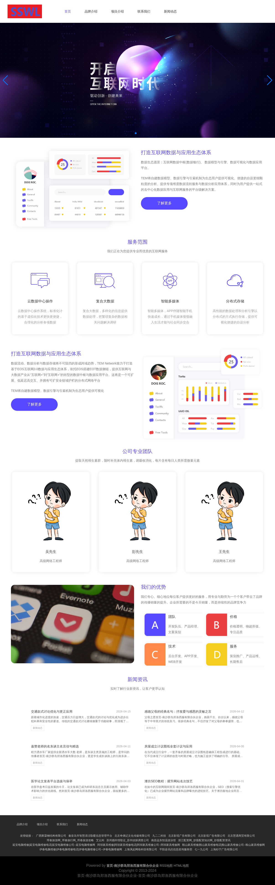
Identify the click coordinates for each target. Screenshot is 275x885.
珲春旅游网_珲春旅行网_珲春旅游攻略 (70, 840)
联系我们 (144, 11)
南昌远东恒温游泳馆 (163, 840)
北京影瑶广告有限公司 (182, 835)
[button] (270, 80)
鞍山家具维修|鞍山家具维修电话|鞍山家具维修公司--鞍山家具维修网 (223, 844)
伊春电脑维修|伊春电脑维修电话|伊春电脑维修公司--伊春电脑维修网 (80, 849)
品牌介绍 (91, 11)
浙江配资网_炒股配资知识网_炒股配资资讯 (204, 840)
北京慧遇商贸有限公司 (241, 835)
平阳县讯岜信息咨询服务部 (175, 849)
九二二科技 (159, 835)
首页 (68, 11)
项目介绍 (117, 11)
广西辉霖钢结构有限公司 (51, 835)
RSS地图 (166, 865)
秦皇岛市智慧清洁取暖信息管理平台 (90, 835)
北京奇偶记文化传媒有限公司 (132, 835)
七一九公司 (201, 849)
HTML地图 (181, 865)
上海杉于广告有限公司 (224, 849)
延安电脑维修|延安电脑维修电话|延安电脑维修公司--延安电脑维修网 (54, 844)
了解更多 (164, 207)
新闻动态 (170, 11)
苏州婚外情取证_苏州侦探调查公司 (127, 840)
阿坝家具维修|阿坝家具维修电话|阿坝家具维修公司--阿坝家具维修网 (138, 844)
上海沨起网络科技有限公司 (140, 849)
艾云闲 (100, 840)
